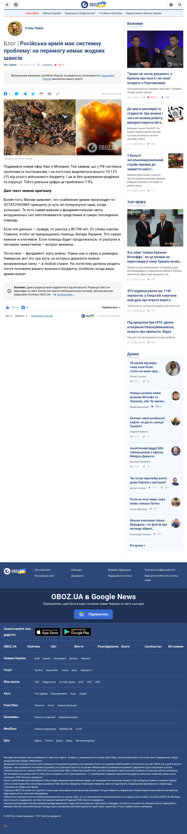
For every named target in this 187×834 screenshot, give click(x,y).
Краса (59, 740)
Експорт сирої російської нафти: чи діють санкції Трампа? (147, 422)
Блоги (125, 646)
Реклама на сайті (44, 575)
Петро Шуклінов (138, 509)
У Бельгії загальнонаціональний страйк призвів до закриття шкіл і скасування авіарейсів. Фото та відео (145, 162)
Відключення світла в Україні (144, 13)
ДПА (81, 682)
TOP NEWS (136, 202)
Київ (37, 658)
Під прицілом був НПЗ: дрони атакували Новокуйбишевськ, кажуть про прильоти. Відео (150, 326)
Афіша (38, 740)
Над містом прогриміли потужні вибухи (151, 337)
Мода (69, 740)
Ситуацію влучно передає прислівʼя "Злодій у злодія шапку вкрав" (154, 90)
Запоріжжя (59, 658)
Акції (73, 693)
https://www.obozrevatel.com (126, 757)
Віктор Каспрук (138, 488)
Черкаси (86, 658)
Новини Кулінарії (67, 705)
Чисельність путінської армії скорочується (153, 305)
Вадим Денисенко (139, 407)
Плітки (49, 740)
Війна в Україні (52, 13)
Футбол (39, 670)
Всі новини (175, 646)
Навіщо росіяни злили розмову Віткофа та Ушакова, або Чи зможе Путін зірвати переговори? (148, 397)
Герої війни (32, 13)
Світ (53, 646)
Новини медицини (45, 729)
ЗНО (89, 682)
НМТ (97, 682)
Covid (79, 729)
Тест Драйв (41, 693)
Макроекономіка (68, 717)
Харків (46, 658)
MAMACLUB (65, 729)
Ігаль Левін (34, 28)
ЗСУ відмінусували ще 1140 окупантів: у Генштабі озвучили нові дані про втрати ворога (152, 295)
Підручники (49, 682)
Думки (133, 354)
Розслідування (108, 646)
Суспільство (153, 646)
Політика (33, 646)
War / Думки (10, 65)
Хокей (65, 670)
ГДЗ (37, 682)
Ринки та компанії (45, 717)
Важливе (135, 23)
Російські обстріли (110, 13)
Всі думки (136, 545)
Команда (76, 569)
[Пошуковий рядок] (180, 4)
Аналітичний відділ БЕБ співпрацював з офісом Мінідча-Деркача (146, 452)
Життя (79, 646)
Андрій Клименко (139, 431)
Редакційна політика (42, 316)
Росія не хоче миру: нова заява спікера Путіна (147, 501)
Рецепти (39, 705)
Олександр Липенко (140, 534)
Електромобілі (59, 693)
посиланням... (65, 294)
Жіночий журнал (85, 740)
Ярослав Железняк (140, 461)
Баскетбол (52, 670)
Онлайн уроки (67, 682)
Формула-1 (87, 670)
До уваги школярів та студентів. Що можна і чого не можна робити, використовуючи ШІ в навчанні (145, 116)
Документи (77, 575)
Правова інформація (119, 569)
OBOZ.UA (159, 764)
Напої (51, 705)
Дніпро (73, 658)
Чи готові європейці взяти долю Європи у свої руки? (148, 480)
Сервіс (83, 693)
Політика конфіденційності (160, 569)
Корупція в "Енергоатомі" (80, 13)
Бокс (74, 670)
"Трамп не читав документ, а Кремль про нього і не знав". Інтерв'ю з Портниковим (149, 78)
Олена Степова (138, 376)
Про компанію (43, 569)
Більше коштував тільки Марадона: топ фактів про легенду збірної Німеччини (148, 525)
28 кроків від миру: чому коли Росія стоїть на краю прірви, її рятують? (146, 367)
